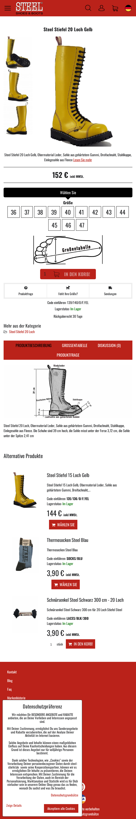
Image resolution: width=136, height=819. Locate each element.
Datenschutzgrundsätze (85, 813)
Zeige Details (14, 805)
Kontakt (12, 671)
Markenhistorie (16, 697)
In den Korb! (71, 274)
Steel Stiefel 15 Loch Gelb (68, 475)
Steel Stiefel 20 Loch (22, 331)
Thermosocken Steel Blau (67, 539)
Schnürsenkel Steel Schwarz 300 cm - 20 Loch (85, 599)
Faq (9, 689)
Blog (9, 680)
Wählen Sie (63, 524)
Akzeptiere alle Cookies (61, 808)
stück (55, 644)
